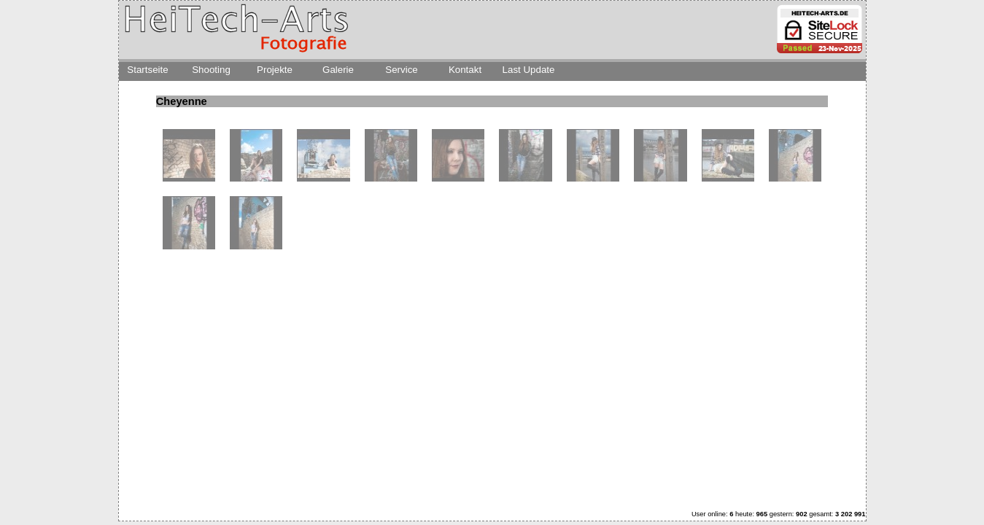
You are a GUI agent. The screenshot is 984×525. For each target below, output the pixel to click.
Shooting (211, 69)
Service (401, 69)
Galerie (338, 69)
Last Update (529, 69)
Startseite (147, 69)
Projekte (275, 69)
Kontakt (465, 69)
